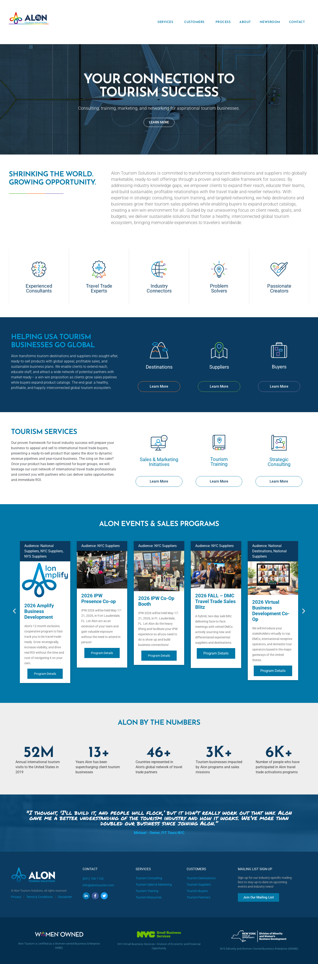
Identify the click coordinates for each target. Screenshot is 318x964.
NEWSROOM (270, 22)
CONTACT (297, 22)
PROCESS (223, 22)
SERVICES (166, 22)
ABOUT (245, 22)
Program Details (45, 673)
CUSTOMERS (195, 22)
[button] (14, 611)
